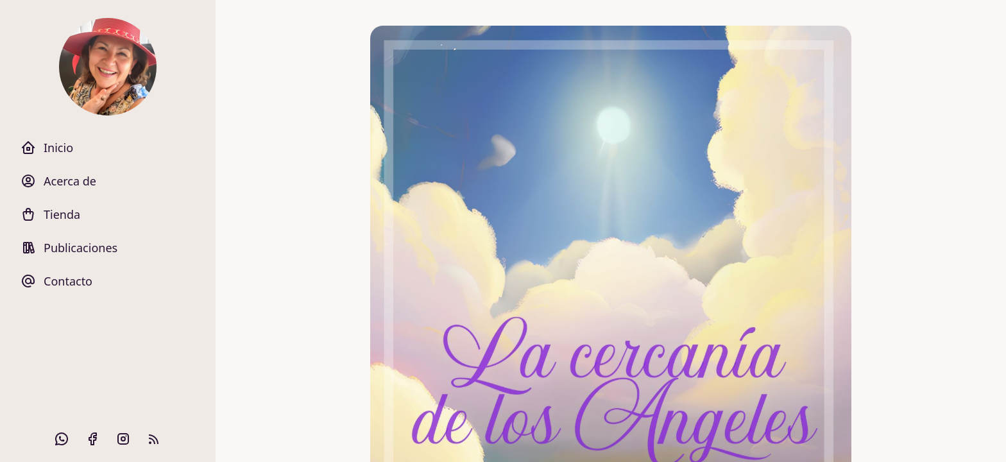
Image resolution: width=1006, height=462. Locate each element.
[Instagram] (123, 439)
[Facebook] (92, 439)
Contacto (56, 281)
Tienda (50, 214)
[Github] (61, 439)
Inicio (47, 147)
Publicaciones (69, 247)
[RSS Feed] (154, 439)
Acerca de (58, 181)
